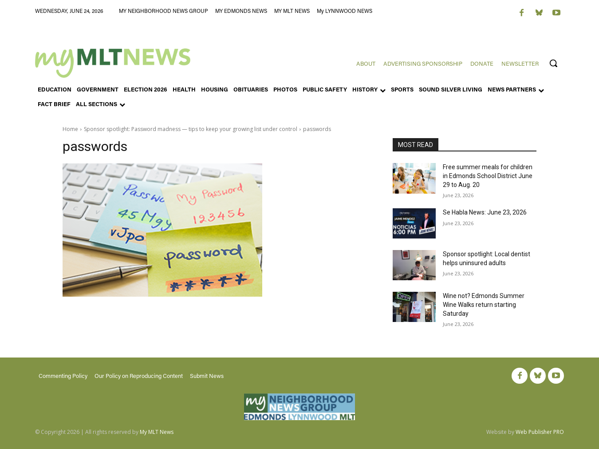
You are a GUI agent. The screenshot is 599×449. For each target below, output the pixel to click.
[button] (553, 63)
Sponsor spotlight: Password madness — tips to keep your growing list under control (190, 129)
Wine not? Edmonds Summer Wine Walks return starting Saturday (483, 304)
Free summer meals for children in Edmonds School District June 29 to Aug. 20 (487, 175)
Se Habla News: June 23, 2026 (485, 212)
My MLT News (156, 432)
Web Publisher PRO (540, 432)
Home (70, 129)
